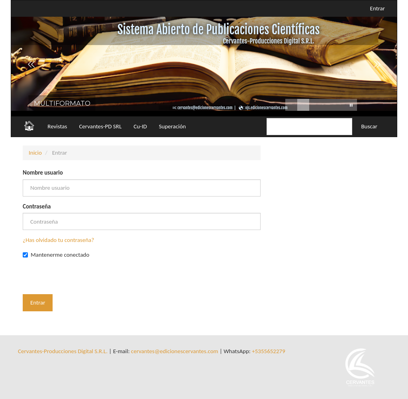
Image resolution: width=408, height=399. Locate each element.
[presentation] (83, 278)
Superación (172, 126)
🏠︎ (29, 126)
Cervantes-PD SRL (100, 126)
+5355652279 (268, 351)
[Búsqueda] (309, 126)
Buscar (369, 126)
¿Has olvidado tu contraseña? (58, 240)
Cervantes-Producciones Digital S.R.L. (63, 351)
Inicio (35, 152)
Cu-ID (140, 126)
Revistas (57, 126)
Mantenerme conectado (56, 254)
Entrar (377, 8)
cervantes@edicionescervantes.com (174, 351)
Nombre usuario (43, 172)
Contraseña (37, 206)
